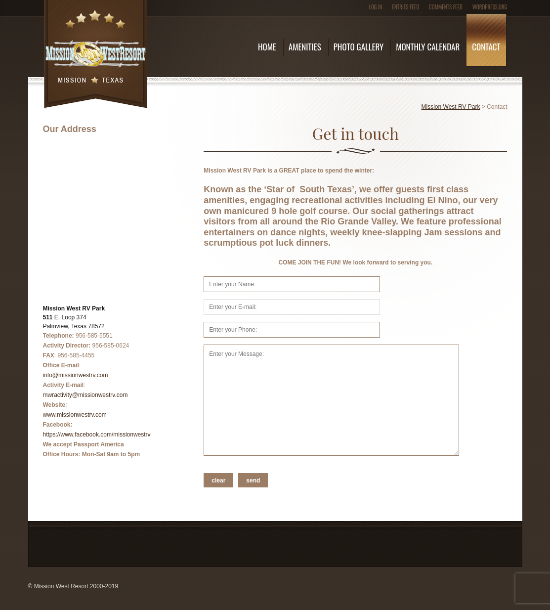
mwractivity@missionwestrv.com (85, 395)
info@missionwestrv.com (75, 375)
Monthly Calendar (428, 47)
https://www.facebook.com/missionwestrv (97, 434)
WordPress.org (490, 7)
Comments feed (446, 7)
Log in (375, 7)
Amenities (305, 47)
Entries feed (406, 7)
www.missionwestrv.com (75, 414)
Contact (486, 47)
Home (267, 47)
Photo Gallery (358, 47)
